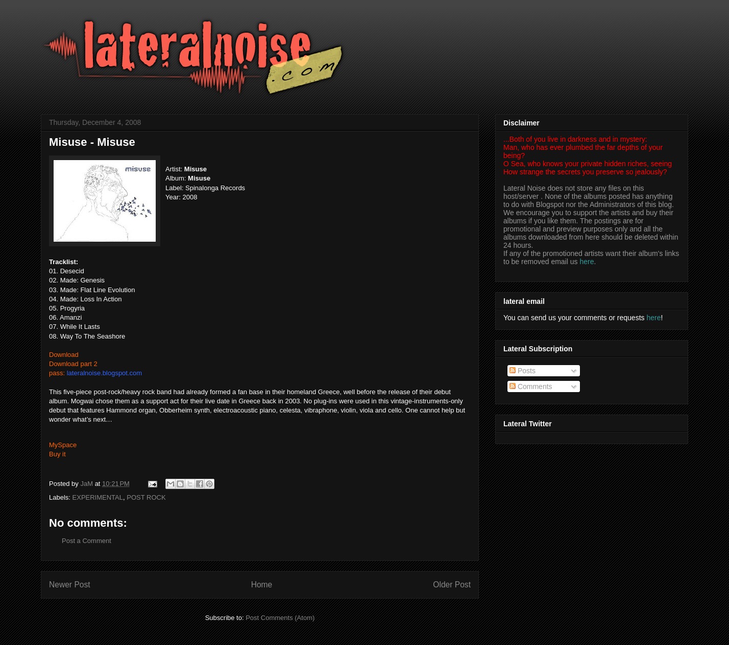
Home (262, 584)
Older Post (452, 584)
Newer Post (69, 584)
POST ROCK (146, 497)
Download (64, 354)
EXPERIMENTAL (97, 497)
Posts (522, 371)
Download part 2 (73, 364)
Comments (530, 386)
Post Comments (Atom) (280, 618)
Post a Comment (86, 541)
